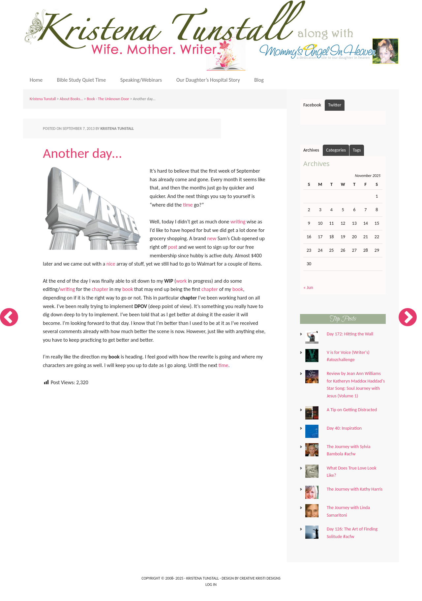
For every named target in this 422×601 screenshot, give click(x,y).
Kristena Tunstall (212, 35)
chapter (100, 289)
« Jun (308, 287)
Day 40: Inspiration (344, 428)
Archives (311, 150)
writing (238, 221)
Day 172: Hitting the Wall (350, 334)
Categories (336, 150)
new (211, 238)
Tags (357, 150)
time (188, 205)
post (172, 247)
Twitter (334, 105)
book (127, 289)
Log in (211, 584)
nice (110, 264)
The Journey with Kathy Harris (354, 489)
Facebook (312, 105)
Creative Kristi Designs (260, 578)
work (181, 281)
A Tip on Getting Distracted (352, 410)
